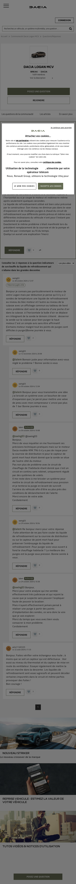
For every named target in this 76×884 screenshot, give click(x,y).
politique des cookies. (52, 162)
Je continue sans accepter (61, 127)
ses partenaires (22, 140)
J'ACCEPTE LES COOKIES (50, 186)
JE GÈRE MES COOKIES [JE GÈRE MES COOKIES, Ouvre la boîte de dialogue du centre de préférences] (24, 186)
